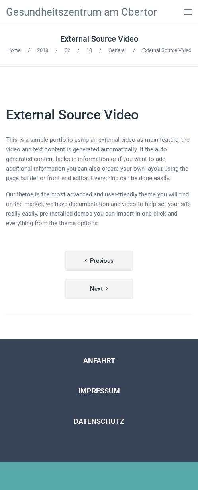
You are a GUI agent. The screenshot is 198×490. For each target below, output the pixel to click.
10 (89, 50)
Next (96, 288)
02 (67, 50)
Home (14, 50)
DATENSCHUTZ (99, 421)
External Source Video (99, 39)
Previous (102, 260)
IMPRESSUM (99, 391)
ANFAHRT (99, 360)
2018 (42, 50)
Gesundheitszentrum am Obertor (81, 12)
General (117, 50)
